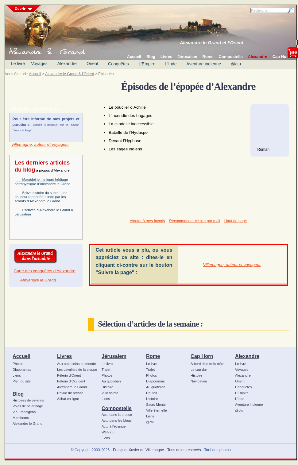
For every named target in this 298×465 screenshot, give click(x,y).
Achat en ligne (68, 399)
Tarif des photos (217, 450)
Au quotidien (111, 381)
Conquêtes (118, 63)
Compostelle (117, 408)
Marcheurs (21, 418)
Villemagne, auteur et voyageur (40, 144)
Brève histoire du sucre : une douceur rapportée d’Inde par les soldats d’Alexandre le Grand (41, 197)
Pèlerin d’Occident (71, 381)
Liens (17, 375)
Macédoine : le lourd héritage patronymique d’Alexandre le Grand (43, 182)
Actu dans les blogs (117, 420)
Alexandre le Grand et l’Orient (211, 42)
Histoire (107, 387)
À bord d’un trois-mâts (207, 364)
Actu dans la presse (117, 415)
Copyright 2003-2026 (92, 450)
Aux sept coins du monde (76, 364)
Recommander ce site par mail (194, 221)
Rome (153, 356)
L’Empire (147, 63)
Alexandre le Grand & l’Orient (69, 74)
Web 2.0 (108, 432)
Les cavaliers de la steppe (77, 369)
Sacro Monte (156, 404)
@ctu (236, 63)
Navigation (199, 381)
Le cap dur (199, 369)
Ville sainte (110, 393)
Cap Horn (202, 356)
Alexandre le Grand (38, 280)
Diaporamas (22, 369)
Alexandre (67, 63)
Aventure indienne (204, 63)
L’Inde (170, 63)
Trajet (106, 369)
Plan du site (22, 381)
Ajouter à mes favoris (147, 221)
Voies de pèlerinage (28, 406)
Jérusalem (114, 356)
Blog (18, 394)
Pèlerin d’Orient (69, 375)
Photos (18, 364)
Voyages (39, 63)
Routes (151, 393)
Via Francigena (24, 412)
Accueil (35, 74)
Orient (92, 63)
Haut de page (235, 221)
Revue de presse (70, 393)
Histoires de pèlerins (28, 400)
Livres (64, 356)
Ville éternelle (156, 410)
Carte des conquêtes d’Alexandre (44, 271)
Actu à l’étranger (114, 426)
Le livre (18, 63)
